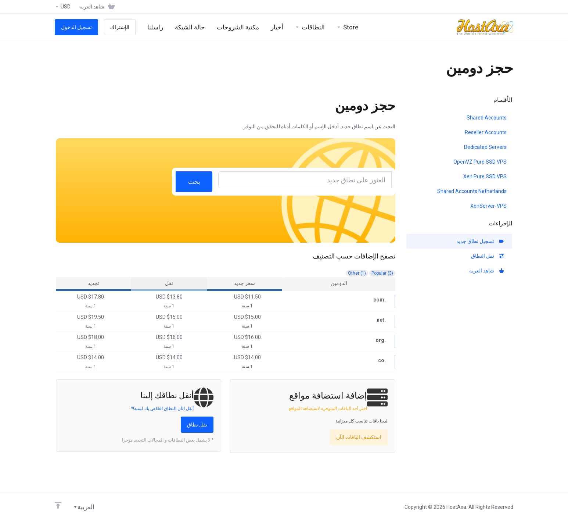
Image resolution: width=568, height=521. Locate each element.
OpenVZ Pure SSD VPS (480, 162)
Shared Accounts (487, 118)
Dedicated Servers (485, 147)
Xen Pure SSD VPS (485, 176)
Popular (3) (382, 273)
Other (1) (357, 273)
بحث (194, 181)
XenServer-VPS (488, 206)
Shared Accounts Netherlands (472, 191)
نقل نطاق (197, 425)
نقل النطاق (487, 256)
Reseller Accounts (486, 132)
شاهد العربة (486, 271)
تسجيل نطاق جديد (480, 241)
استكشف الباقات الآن (358, 437)
